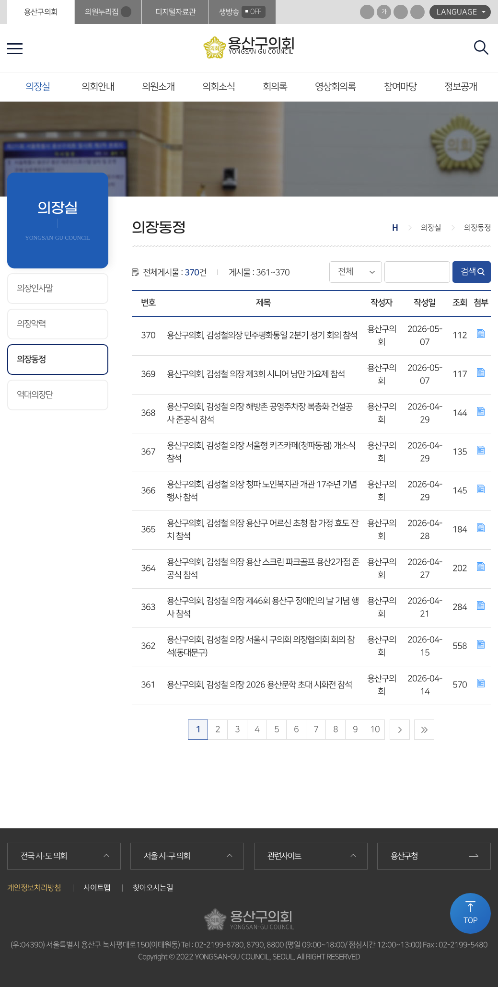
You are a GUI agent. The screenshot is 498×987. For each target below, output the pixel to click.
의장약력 (31, 324)
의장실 (37, 86)
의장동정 (31, 359)
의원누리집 (101, 12)
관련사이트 (284, 856)
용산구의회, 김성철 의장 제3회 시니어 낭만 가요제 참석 (256, 374)
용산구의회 (41, 12)
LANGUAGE (457, 12)
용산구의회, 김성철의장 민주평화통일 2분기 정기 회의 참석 (262, 335)
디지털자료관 (175, 12)
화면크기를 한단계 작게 (401, 12)
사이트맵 (96, 887)
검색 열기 (481, 47)
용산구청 (404, 856)
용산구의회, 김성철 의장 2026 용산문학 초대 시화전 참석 (259, 685)
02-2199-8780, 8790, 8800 (239, 945)
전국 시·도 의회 (44, 856)
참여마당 (400, 86)
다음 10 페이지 (400, 730)
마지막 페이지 (424, 730)
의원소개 (158, 86)
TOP (470, 920)
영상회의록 (335, 86)
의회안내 (97, 86)
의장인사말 (35, 288)
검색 (468, 272)
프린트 (417, 12)
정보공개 (460, 86)
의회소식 (218, 86)
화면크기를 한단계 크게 (367, 12)
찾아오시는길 (153, 887)
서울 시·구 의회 (167, 856)
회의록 (275, 86)
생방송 (242, 12)
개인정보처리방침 (34, 887)
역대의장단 (35, 395)
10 (375, 729)
